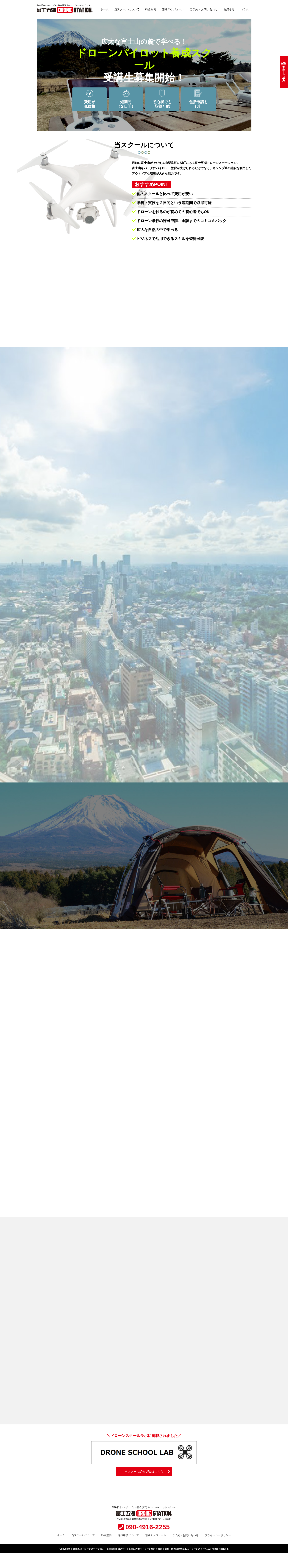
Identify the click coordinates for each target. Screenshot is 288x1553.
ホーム (104, 9)
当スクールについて (126, 9)
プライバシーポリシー (218, 1534)
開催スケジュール (173, 9)
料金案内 (150, 9)
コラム (244, 9)
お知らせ (229, 9)
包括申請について (128, 1534)
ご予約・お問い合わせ (204, 9)
